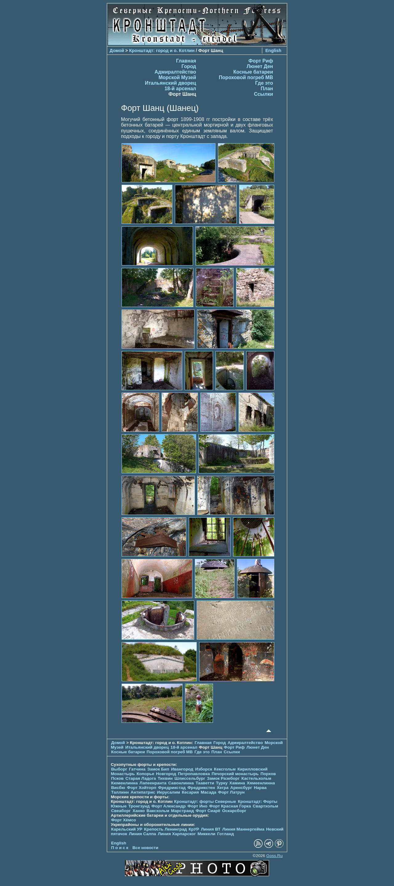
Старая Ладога (140, 778)
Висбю (118, 787)
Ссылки (263, 94)
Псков (117, 778)
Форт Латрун (231, 792)
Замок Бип (158, 769)
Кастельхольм (256, 778)
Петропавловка (194, 773)
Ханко (139, 810)
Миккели (206, 833)
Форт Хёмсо (123, 820)
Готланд (225, 833)
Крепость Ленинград (165, 829)
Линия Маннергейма (243, 829)
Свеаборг (121, 810)
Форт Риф (260, 60)
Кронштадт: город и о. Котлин (162, 50)
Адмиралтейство (175, 72)
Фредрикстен (201, 787)
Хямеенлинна (261, 783)
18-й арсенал (180, 88)
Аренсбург (241, 787)
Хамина (237, 783)
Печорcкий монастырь (235, 773)
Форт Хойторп (141, 787)
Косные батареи (253, 72)
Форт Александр (168, 806)
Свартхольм (265, 806)
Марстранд (182, 810)
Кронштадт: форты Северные (205, 801)
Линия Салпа (142, 833)
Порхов (268, 773)
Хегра (222, 787)
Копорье (145, 773)
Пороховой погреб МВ (246, 77)
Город (188, 66)
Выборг (119, 769)
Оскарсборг (234, 810)
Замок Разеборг (223, 778)
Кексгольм (225, 769)
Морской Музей (177, 77)
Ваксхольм (158, 810)
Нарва (260, 787)
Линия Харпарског (177, 833)
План (267, 88)
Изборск (203, 769)
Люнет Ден (260, 66)
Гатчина (137, 769)
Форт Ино (197, 806)
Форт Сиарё (208, 810)
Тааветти (204, 783)
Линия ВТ (211, 829)
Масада (208, 792)
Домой (117, 50)
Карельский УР (126, 829)
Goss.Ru (274, 855)
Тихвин (165, 778)
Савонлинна (181, 783)
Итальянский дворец (170, 83)
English (273, 50)
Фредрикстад (172, 787)
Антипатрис (143, 792)
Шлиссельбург (190, 778)
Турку (221, 783)
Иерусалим (168, 792)
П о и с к (119, 847)
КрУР (194, 829)
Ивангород (182, 769)
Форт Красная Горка (230, 806)
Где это (264, 83)
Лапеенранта (152, 783)
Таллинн (120, 792)
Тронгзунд (139, 806)
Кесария (190, 792)
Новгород (166, 773)
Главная (186, 60)
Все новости (145, 847)
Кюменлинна (124, 783)
